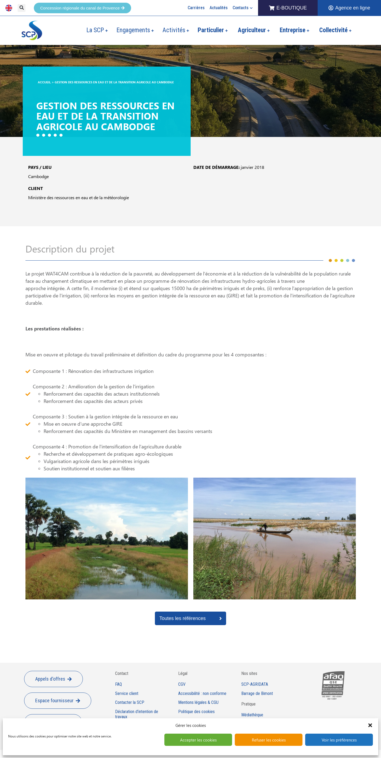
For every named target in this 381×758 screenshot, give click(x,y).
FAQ (118, 684)
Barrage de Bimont (257, 693)
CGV (181, 684)
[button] (370, 725)
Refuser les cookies (269, 740)
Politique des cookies (196, 711)
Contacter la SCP (129, 702)
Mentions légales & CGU (198, 702)
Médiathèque (252, 715)
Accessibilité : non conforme (202, 693)
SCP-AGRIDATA (254, 684)
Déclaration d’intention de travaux (136, 714)
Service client (126, 693)
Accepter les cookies (198, 740)
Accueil (44, 82)
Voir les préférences (339, 740)
